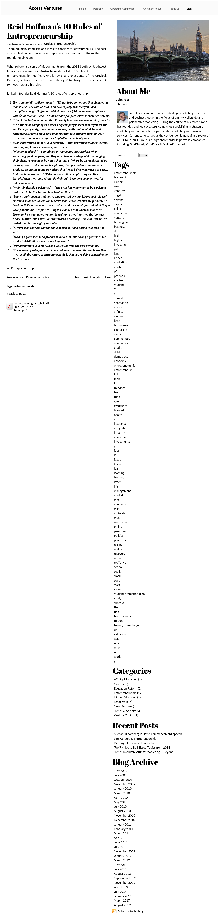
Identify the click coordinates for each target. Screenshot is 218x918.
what (117, 643)
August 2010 (122, 811)
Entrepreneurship (22, 268)
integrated (120, 428)
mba (117, 499)
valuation (120, 634)
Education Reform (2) (127, 688)
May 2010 (120, 802)
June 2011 (121, 842)
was (116, 638)
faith (117, 379)
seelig (117, 571)
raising (118, 544)
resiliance (120, 562)
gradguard (120, 405)
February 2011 (123, 829)
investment (121, 437)
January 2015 (123, 896)
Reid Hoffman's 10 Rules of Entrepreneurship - (54, 31)
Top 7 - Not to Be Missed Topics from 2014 (142, 747)
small (117, 576)
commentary (122, 338)
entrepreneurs (123, 370)
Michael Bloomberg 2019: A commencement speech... (149, 734)
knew (117, 464)
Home (82, 8)
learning (119, 473)
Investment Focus (151, 8)
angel (117, 195)
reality (118, 549)
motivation (121, 513)
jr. (115, 455)
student (119, 284)
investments (122, 441)
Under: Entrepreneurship (60, 43)
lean (116, 468)
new (117, 186)
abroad (118, 298)
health (118, 414)
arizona (118, 199)
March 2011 (122, 833)
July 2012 (120, 869)
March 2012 (122, 860)
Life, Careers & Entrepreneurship (135, 738)
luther (118, 258)
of (115, 271)
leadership (120, 177)
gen (116, 401)
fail (116, 374)
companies (121, 343)
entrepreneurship (25, 286)
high (117, 235)
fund (117, 396)
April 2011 (121, 837)
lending (119, 477)
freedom (119, 388)
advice (118, 307)
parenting (120, 531)
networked (121, 522)
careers (118, 182)
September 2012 (125, 878)
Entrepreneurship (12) (128, 693)
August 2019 (122, 905)
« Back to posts (16, 293)
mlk (116, 508)
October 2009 (123, 779)
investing (120, 244)
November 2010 (124, 815)
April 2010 (121, 797)
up (115, 629)
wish (117, 652)
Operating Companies (122, 8)
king (116, 253)
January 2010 (123, 788)
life (116, 486)
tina (116, 611)
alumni (118, 316)
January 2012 (123, 855)
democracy (121, 356)
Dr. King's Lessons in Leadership (134, 743)
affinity (118, 311)
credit (117, 347)
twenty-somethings (126, 625)
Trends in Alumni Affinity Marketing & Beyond (143, 752)
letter (117, 482)
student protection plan (129, 593)
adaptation (121, 302)
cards (117, 334)
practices (120, 540)
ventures (119, 190)
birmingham (121, 222)
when (117, 647)
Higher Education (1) (127, 697)
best (117, 320)
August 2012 (122, 873)
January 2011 (123, 824)
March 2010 (122, 793)
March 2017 (122, 900)
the (116, 607)
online (118, 526)
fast (116, 383)
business (119, 226)
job (116, 446)
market (118, 495)
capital (118, 204)
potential (120, 276)
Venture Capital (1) (126, 715)
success (119, 603)
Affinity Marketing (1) (128, 679)
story (117, 589)
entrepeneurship (124, 365)
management (122, 491)
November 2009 (124, 784)
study (117, 598)
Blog (189, 8)
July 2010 (120, 806)
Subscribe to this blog (130, 911)
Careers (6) (121, 684)
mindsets (120, 504)
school (118, 567)
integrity (119, 432)
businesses (121, 325)
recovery (119, 553)
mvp (117, 517)
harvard (119, 410)
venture (119, 217)
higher (118, 240)
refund (118, 558)
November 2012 (124, 882)
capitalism (120, 329)
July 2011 (120, 847)
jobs (116, 450)
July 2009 (120, 775)
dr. (115, 231)
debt (117, 352)
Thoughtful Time (93, 277)
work (117, 656)
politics (118, 535)
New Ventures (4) (125, 706)
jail (116, 249)
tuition (118, 620)
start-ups (120, 280)
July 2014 (120, 891)
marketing (120, 262)
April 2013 (121, 887)
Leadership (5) (123, 701)
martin (118, 267)
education (120, 213)
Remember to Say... (28, 277)
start (117, 585)
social (117, 580)
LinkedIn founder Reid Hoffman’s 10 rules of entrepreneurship (47, 93)
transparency (122, 616)
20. (116, 289)
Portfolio (98, 8)
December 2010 (124, 820)
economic (120, 361)
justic (117, 459)
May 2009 (120, 770)
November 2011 (124, 851)
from (117, 392)
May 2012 (120, 864)
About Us (174, 8)
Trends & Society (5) (127, 711)
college (118, 208)
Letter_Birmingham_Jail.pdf (31, 303)
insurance (120, 423)
